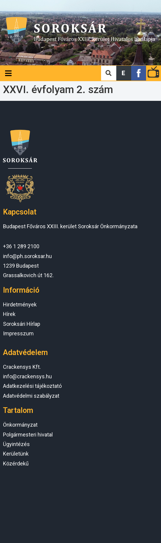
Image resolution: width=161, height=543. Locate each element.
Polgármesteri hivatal (28, 434)
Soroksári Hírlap (21, 324)
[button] (123, 73)
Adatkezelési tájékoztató (32, 386)
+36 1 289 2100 (21, 246)
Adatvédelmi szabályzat (31, 396)
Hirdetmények (20, 304)
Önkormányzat (20, 425)
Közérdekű (16, 463)
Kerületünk (16, 454)
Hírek (9, 314)
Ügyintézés (16, 444)
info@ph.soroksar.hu (27, 256)
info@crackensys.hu (27, 376)
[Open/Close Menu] (8, 73)
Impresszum (18, 333)
